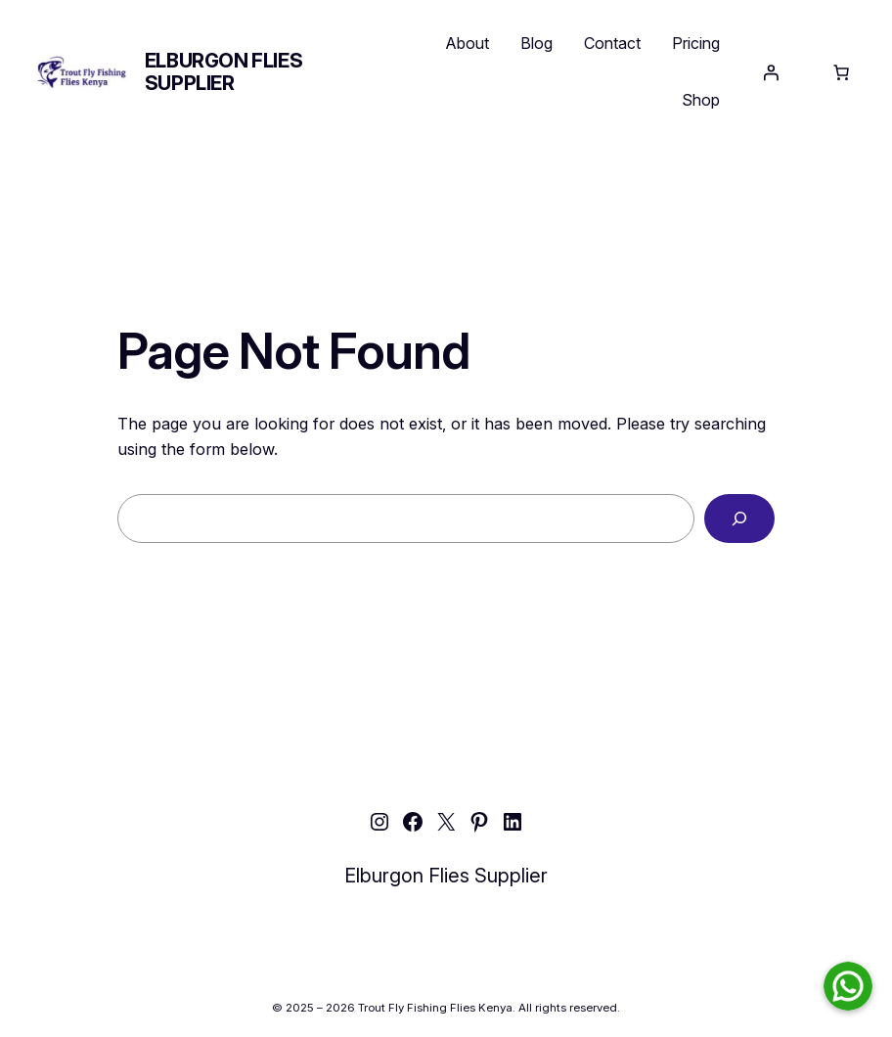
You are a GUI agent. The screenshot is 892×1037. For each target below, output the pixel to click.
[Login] (770, 72)
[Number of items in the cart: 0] (841, 72)
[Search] (739, 518)
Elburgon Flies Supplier (223, 72)
